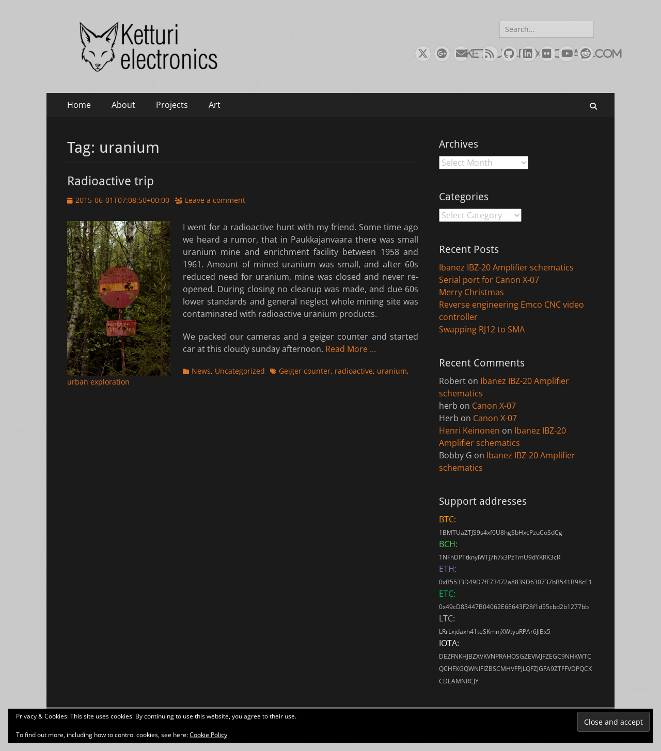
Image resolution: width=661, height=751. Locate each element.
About (123, 104)
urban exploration (98, 382)
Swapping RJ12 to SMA (482, 329)
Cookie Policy (208, 734)
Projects (172, 104)
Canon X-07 (494, 405)
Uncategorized (240, 371)
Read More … (350, 349)
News (201, 371)
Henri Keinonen (469, 430)
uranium (392, 371)
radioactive (354, 371)
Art (215, 104)
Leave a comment (215, 200)
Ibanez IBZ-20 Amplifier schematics (506, 267)
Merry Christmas (471, 292)
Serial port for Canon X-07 (489, 279)
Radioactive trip (110, 181)
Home (79, 104)
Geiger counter (304, 371)
